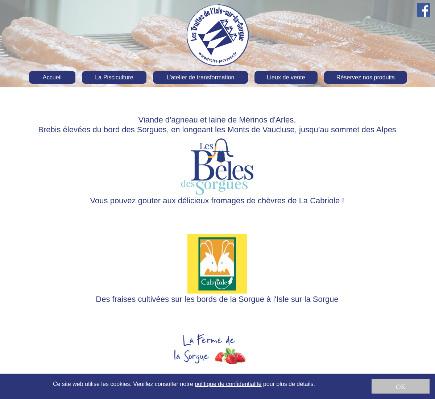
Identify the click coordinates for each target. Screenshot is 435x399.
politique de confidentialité (228, 384)
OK (400, 386)
